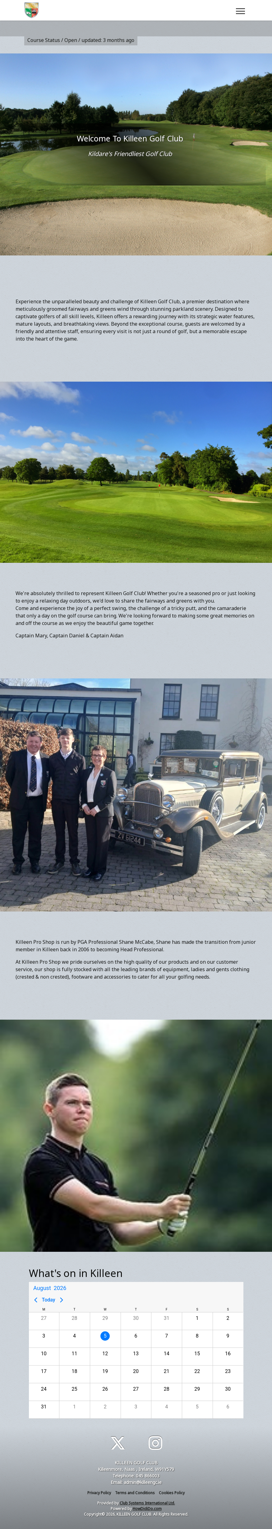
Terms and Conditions (135, 1492)
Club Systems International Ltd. (147, 1503)
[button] (44, 1321)
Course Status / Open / (80, 40)
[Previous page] (36, 1300)
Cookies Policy (172, 1492)
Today (48, 1300)
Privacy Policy (99, 1492)
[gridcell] (105, 1339)
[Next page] (61, 1300)
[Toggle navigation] (240, 10)
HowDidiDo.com (147, 1508)
